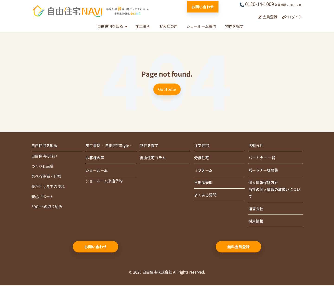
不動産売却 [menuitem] (203, 183)
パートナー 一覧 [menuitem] (261, 158)
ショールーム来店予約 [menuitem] (104, 181)
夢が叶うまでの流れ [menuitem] (48, 187)
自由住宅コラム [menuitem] (153, 158)
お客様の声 (168, 26)
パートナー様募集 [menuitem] (263, 171)
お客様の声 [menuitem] (95, 158)
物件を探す (234, 26)
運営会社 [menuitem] (255, 209)
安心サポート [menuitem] (42, 197)
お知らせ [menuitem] (255, 146)
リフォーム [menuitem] (203, 171)
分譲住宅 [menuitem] (201, 158)
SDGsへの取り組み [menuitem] (47, 207)
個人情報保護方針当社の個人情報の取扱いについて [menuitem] (274, 190)
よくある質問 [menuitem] (205, 196)
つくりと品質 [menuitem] (42, 167)
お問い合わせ (203, 6)
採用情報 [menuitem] (255, 222)
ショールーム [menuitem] (97, 171)
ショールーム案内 (201, 26)
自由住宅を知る (110, 26)
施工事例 (142, 26)
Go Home (167, 89)
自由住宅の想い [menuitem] (44, 157)
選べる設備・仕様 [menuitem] (46, 177)
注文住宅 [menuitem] (201, 146)
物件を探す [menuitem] (149, 146)
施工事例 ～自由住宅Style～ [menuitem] (109, 146)
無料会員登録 (238, 247)
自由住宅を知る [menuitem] (44, 146)
